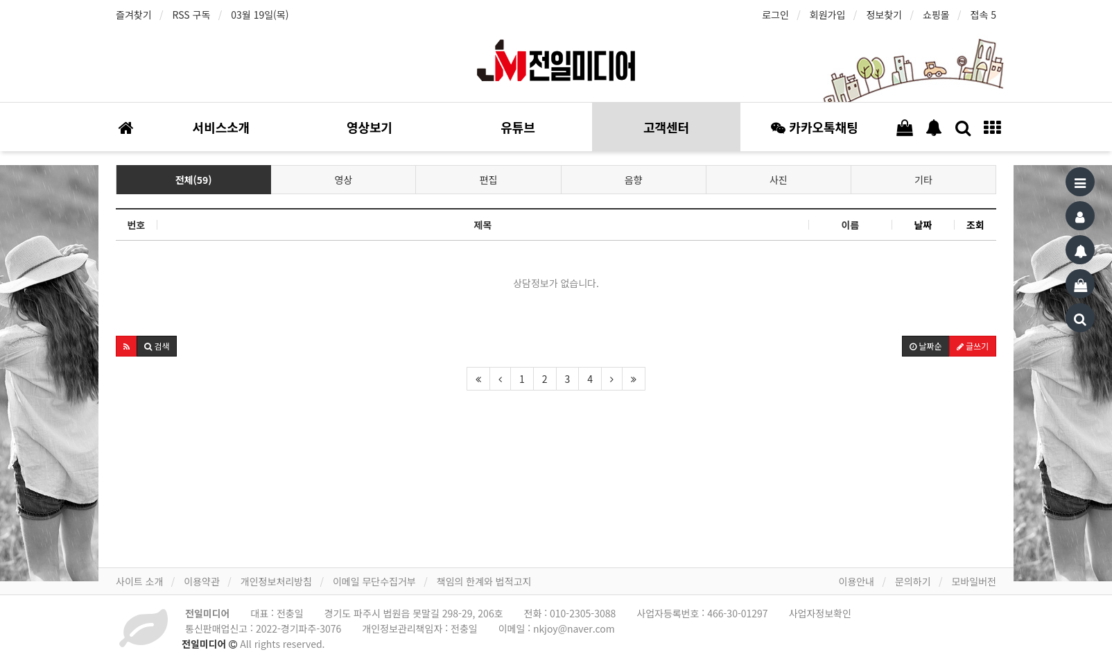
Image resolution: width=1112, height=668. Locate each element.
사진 (779, 180)
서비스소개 (221, 127)
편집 (489, 180)
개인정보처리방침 (276, 581)
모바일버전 (974, 581)
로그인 (775, 15)
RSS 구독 (192, 15)
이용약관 (202, 581)
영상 (344, 180)
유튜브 (518, 127)
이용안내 (857, 581)
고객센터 (666, 127)
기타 (923, 180)
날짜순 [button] (925, 346)
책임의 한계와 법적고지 (484, 581)
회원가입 (828, 15)
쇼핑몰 (936, 15)
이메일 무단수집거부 (374, 581)
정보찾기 (884, 15)
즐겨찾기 (134, 15)
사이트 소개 (139, 581)
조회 (975, 225)
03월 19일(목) (259, 15)
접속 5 (983, 15)
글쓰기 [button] (973, 346)
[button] (126, 346)
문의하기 (913, 581)
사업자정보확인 (820, 613)
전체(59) (193, 180)
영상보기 (369, 127)
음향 (634, 180)
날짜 (923, 225)
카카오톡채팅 (814, 127)
